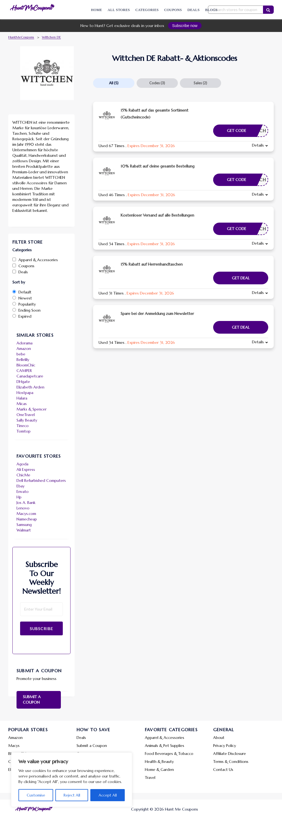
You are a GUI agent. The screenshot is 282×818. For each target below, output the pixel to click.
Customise (36, 795)
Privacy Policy (224, 745)
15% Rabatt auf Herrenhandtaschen (152, 264)
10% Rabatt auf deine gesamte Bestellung (157, 166)
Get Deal (241, 278)
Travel (150, 777)
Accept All (108, 795)
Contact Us (223, 769)
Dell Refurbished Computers (41, 480)
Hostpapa (25, 392)
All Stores (119, 10)
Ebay (21, 486)
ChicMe (23, 475)
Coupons (173, 10)
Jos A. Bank (26, 502)
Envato (23, 491)
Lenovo (23, 508)
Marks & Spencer (32, 409)
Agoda (22, 463)
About (218, 737)
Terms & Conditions (230, 761)
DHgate (23, 381)
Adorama (24, 343)
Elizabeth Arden (30, 387)
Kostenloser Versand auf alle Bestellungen (157, 215)
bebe (21, 354)
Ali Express (26, 469)
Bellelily (23, 359)
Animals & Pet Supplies (164, 745)
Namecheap (27, 519)
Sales (200, 83)
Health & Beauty (159, 761)
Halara (22, 398)
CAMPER (24, 370)
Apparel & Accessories (164, 737)
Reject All (72, 795)
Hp (19, 497)
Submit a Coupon (32, 699)
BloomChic (26, 365)
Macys (14, 745)
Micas (22, 403)
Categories (147, 10)
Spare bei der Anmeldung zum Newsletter (157, 313)
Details (258, 145)
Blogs (211, 10)
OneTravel (26, 414)
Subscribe (41, 628)
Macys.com (26, 513)
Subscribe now (184, 25)
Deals (194, 10)
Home (96, 10)
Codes (157, 83)
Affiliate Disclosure (229, 753)
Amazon (24, 348)
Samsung (24, 524)
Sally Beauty (27, 420)
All (113, 83)
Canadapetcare (30, 376)
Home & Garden (159, 769)
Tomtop (24, 431)
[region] (71, 779)
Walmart (24, 530)
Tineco (23, 425)
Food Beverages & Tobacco (169, 753)
